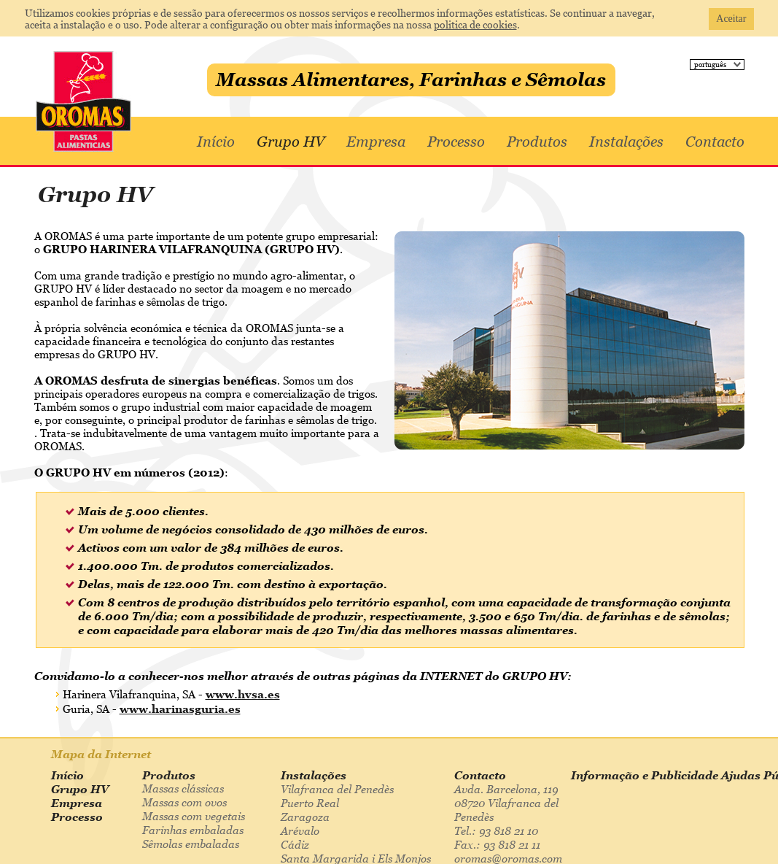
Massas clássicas (183, 788)
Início (216, 141)
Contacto (714, 141)
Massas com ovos (184, 802)
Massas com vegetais (193, 815)
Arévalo (300, 830)
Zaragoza (305, 816)
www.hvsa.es (243, 694)
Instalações (626, 141)
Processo (456, 141)
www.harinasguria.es (180, 708)
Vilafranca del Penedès (337, 788)
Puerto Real (310, 802)
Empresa (375, 141)
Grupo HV (290, 141)
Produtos (537, 141)
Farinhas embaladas (193, 829)
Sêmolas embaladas (190, 843)
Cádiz (295, 844)
